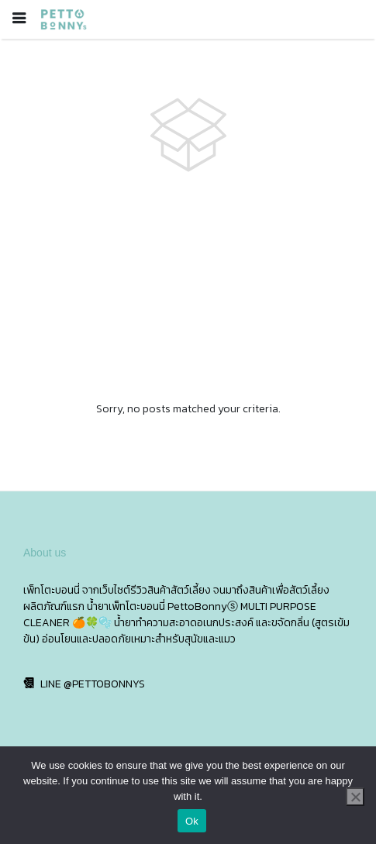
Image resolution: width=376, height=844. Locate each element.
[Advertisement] (188, 287)
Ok (191, 821)
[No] (355, 796)
